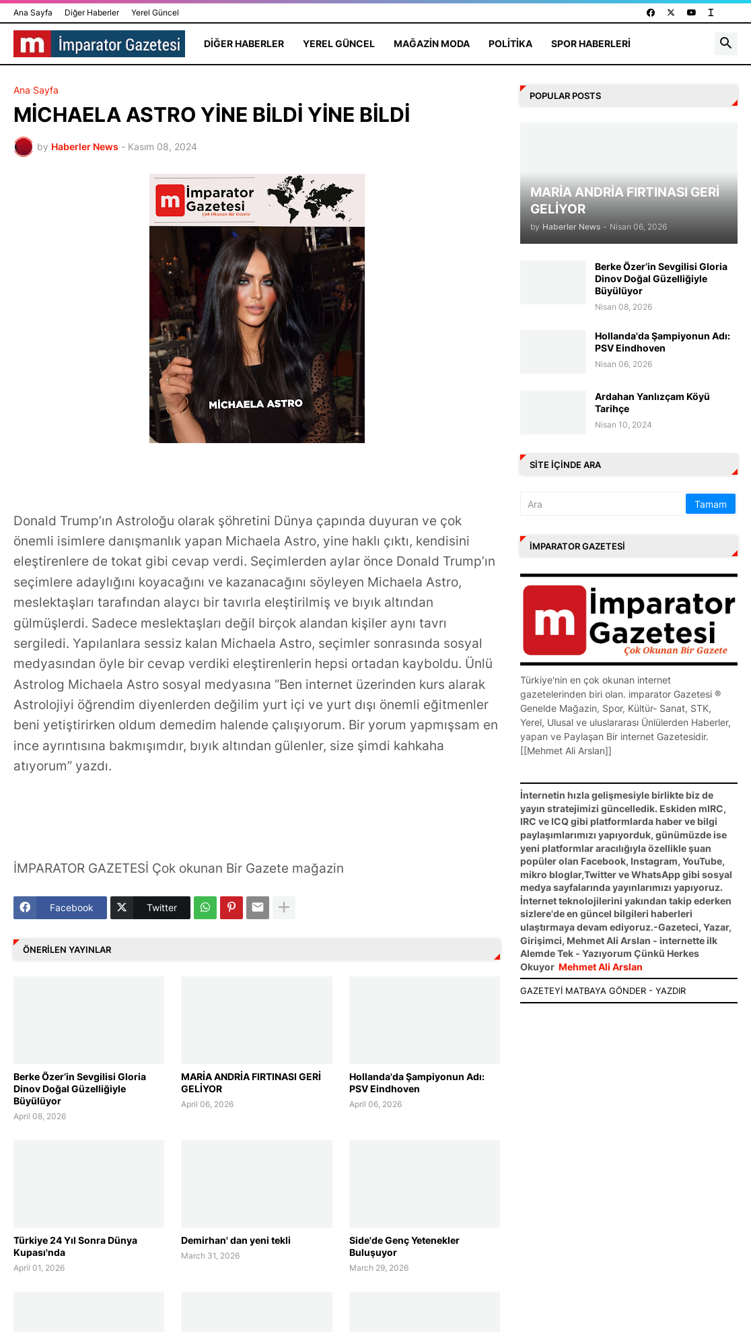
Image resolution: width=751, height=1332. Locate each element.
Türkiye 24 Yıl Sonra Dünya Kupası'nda (75, 1246)
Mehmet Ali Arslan (601, 966)
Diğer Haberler (92, 12)
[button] (726, 43)
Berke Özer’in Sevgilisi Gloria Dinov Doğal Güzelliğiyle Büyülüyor (79, 1088)
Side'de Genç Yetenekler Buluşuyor (404, 1246)
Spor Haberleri (591, 43)
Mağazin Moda (432, 43)
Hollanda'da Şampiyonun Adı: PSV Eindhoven (417, 1082)
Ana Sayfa (32, 12)
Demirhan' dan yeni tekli (236, 1240)
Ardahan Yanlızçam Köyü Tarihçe (652, 402)
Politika (510, 43)
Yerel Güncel (155, 12)
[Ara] (604, 504)
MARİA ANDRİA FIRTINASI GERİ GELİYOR (251, 1082)
